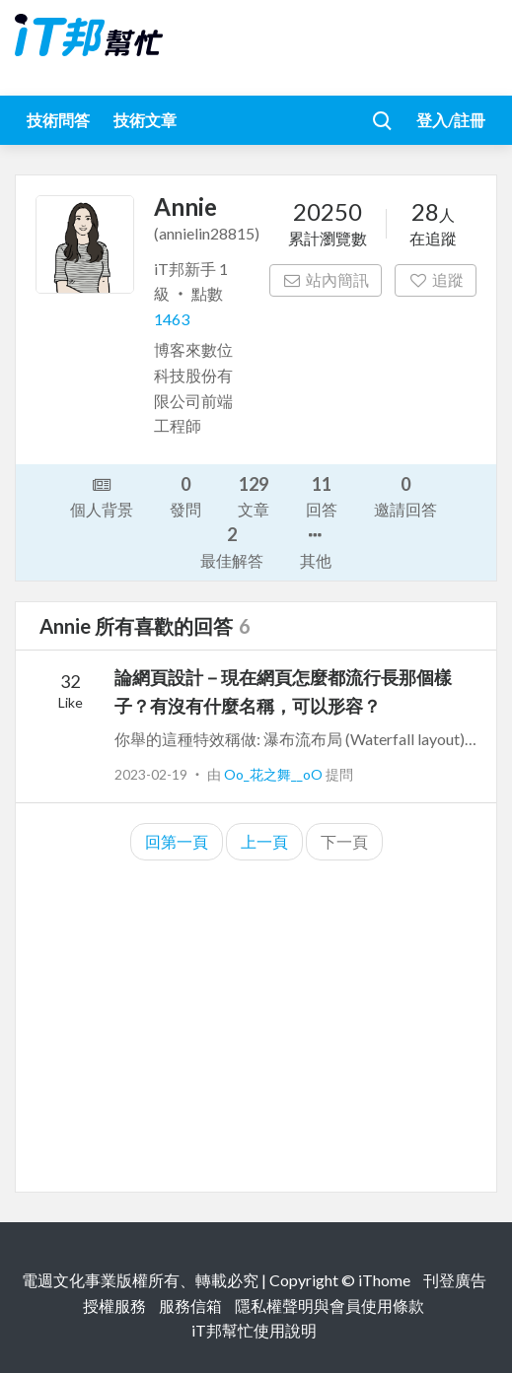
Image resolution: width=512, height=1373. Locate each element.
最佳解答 (231, 545)
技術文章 (145, 119)
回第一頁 (176, 841)
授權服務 (114, 1305)
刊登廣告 (454, 1279)
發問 (185, 495)
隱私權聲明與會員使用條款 (329, 1305)
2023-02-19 (150, 774)
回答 (321, 495)
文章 (253, 495)
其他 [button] (315, 546)
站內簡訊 (326, 279)
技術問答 (58, 119)
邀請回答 (405, 495)
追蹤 (435, 279)
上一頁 (264, 841)
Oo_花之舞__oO (275, 774)
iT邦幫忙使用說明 (254, 1330)
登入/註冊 (450, 119)
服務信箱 (190, 1305)
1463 (171, 318)
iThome (384, 1279)
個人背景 (101, 495)
